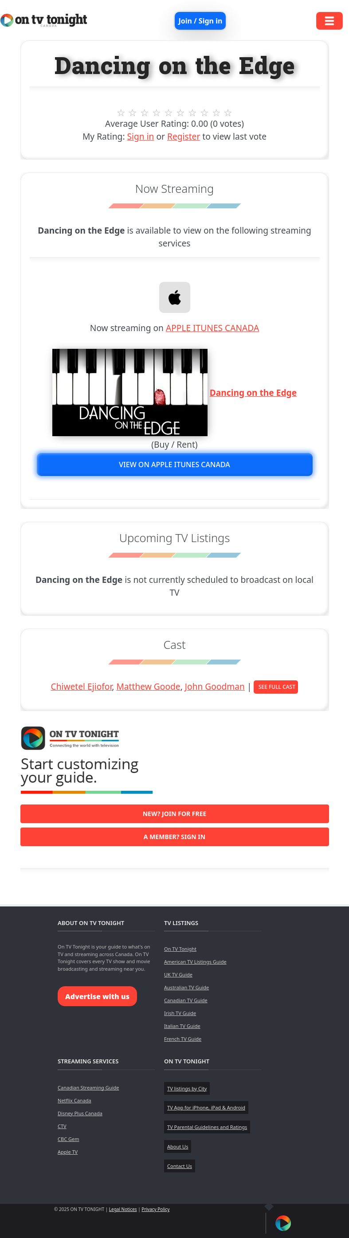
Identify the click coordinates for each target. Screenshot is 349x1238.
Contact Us (179, 1166)
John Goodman (215, 686)
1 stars (121, 112)
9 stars (216, 112)
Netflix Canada (74, 1100)
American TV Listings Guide (195, 961)
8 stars (204, 112)
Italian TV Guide (182, 1026)
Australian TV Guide (186, 987)
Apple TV (68, 1151)
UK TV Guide (178, 974)
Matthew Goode (148, 686)
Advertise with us (97, 996)
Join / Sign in (200, 21)
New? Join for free (175, 813)
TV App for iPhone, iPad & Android (206, 1107)
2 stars (133, 112)
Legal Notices (123, 1209)
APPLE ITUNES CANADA (212, 328)
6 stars (181, 112)
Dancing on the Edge (253, 392)
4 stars (157, 112)
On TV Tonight (180, 948)
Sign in (140, 136)
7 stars (192, 112)
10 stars (228, 112)
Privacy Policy (155, 1209)
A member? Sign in (174, 836)
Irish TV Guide (180, 1013)
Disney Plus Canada (80, 1113)
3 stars (145, 112)
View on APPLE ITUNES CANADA (174, 464)
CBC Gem (68, 1139)
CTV (62, 1126)
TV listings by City (187, 1088)
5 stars (169, 112)
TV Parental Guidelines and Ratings (207, 1127)
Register (183, 136)
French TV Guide (182, 1038)
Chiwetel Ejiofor (81, 686)
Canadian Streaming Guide (88, 1087)
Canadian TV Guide (186, 1000)
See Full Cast (277, 687)
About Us (177, 1146)
